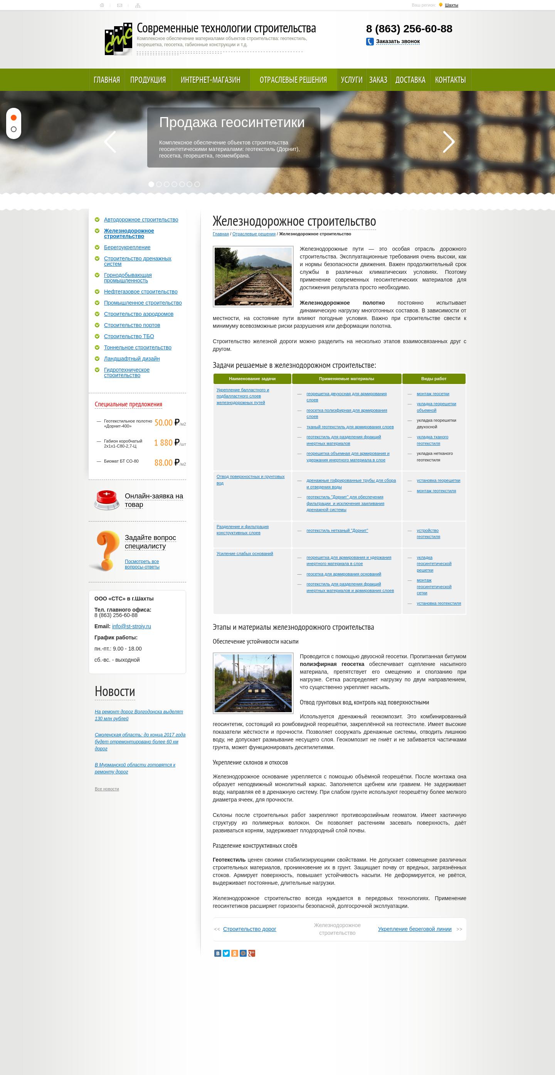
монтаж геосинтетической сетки (434, 586)
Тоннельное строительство (138, 347)
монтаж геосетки (433, 393)
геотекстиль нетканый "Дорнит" (337, 530)
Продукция (148, 79)
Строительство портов (132, 325)
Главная (102, 5)
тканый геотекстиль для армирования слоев (350, 426)
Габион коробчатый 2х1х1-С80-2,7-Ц (123, 443)
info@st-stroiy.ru (131, 626)
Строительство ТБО (129, 336)
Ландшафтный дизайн (132, 358)
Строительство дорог (249, 929)
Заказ (378, 79)
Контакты (119, 5)
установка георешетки (439, 480)
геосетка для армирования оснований (344, 574)
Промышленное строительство (143, 302)
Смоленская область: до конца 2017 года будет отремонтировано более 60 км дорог (140, 741)
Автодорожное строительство (141, 219)
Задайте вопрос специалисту (150, 542)
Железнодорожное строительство (129, 233)
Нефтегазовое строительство (141, 291)
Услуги (352, 79)
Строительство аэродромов (138, 314)
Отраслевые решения (293, 79)
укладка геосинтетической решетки (434, 563)
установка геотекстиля (439, 603)
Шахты (451, 5)
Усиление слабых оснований (245, 553)
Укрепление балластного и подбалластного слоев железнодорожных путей (243, 396)
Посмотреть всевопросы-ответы (142, 564)
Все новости (107, 789)
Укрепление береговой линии (415, 929)
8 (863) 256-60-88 (409, 29)
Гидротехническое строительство (127, 372)
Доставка (410, 79)
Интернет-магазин (210, 79)
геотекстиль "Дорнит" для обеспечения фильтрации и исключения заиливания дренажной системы (346, 503)
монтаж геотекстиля (436, 490)
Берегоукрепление (127, 247)
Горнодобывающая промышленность (128, 277)
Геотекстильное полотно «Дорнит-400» (128, 423)
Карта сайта (137, 5)
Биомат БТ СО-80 (121, 461)
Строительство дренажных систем (138, 261)
